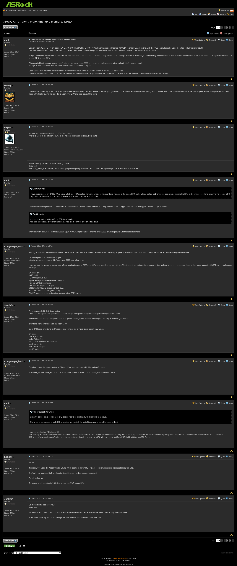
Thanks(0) (211, 40)
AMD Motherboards (40, 10)
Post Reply (10, 27)
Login (232, 14)
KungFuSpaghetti (14, 246)
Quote (223, 40)
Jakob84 (9, 305)
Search (204, 14)
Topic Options (226, 34)
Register (223, 14)
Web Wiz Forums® (120, 558)
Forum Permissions (227, 553)
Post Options (198, 40)
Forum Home (11, 10)
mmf (7, 40)
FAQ (196, 14)
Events (212, 14)
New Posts (225, 10)
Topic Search (212, 34)
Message (32, 33)
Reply (231, 40)
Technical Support (24, 10)
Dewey (8, 85)
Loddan (9, 457)
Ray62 (8, 127)
